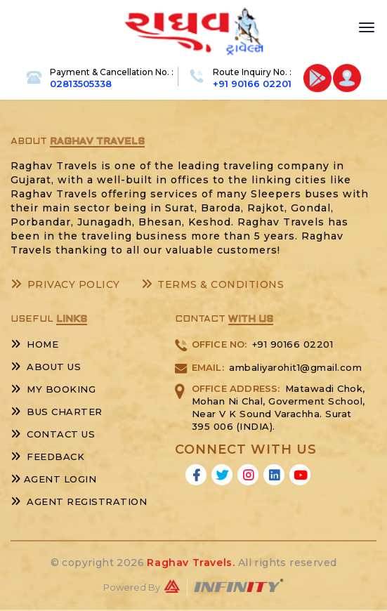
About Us (46, 366)
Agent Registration (79, 501)
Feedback (47, 456)
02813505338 (81, 83)
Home (34, 344)
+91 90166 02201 (252, 83)
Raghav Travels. (191, 562)
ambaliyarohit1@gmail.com (295, 367)
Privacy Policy (65, 284)
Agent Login (53, 479)
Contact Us (53, 434)
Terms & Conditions (212, 284)
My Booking (53, 389)
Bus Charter (57, 411)
